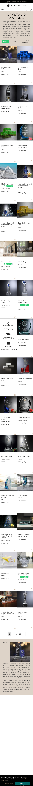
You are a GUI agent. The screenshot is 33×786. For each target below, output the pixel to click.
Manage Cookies (9, 783)
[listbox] (26, 42)
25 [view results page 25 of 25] (20, 634)
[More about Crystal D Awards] (16, 667)
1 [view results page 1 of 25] (9, 634)
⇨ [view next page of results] (23, 634)
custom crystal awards (21, 35)
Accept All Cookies (22, 784)
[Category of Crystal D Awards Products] (16, 29)
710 (7, 41)
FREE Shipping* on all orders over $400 (16, 1)
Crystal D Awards (17, 41)
